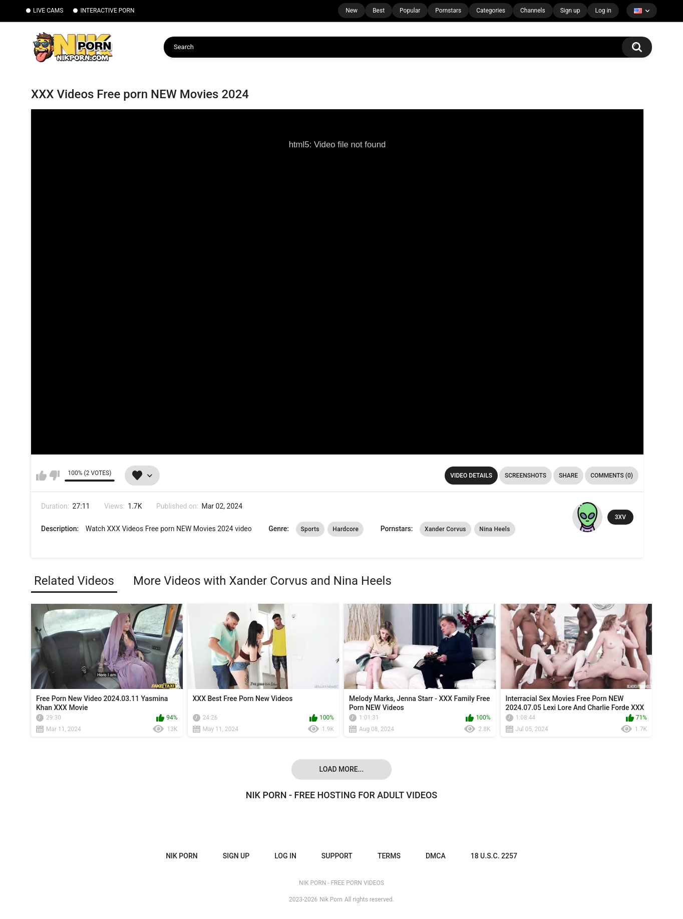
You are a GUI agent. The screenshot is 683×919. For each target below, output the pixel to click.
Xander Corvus (445, 529)
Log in (603, 10)
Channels (532, 10)
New (352, 10)
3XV (620, 517)
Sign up (570, 10)
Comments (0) (611, 475)
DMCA (436, 856)
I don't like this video (54, 476)
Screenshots (525, 475)
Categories (490, 10)
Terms (389, 856)
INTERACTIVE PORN (107, 10)
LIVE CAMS (48, 10)
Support (337, 856)
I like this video (41, 476)
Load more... (341, 769)
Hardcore (345, 529)
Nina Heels (494, 529)
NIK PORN (182, 856)
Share (568, 475)
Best (379, 10)
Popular (410, 10)
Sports (310, 529)
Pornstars (448, 10)
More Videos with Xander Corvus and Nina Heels (262, 581)
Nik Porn (331, 899)
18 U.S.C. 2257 (494, 856)
